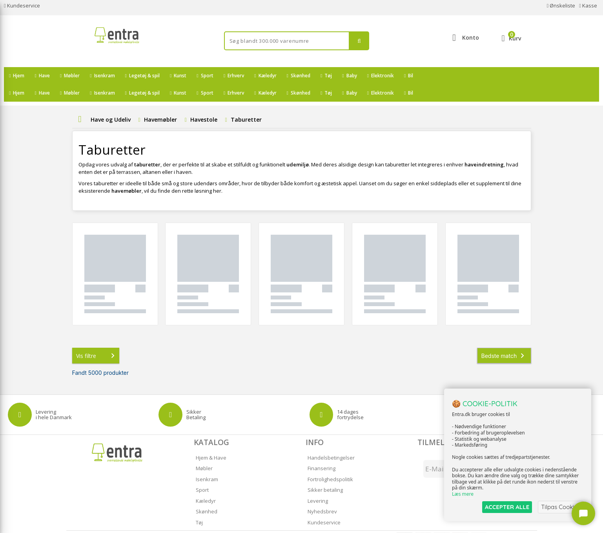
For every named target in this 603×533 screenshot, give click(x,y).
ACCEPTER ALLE (507, 507)
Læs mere (463, 494)
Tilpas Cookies (560, 507)
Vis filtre (97, 338)
